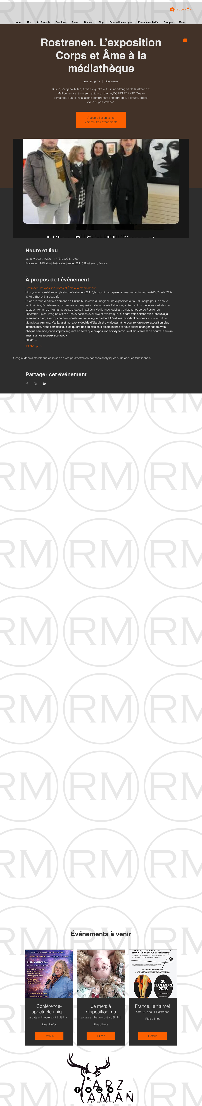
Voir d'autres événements (101, 122)
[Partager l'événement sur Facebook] (27, 384)
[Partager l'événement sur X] (36, 384)
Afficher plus (33, 346)
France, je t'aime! (152, 1006)
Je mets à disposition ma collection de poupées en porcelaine (101, 1009)
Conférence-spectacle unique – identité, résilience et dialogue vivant (49, 1009)
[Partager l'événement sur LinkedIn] (44, 384)
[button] (185, 39)
